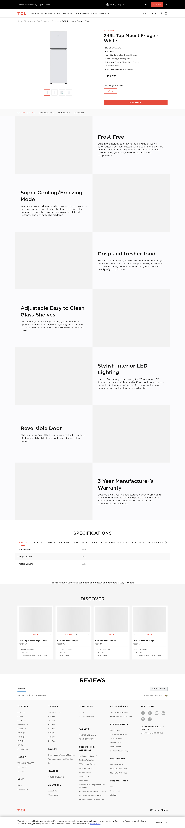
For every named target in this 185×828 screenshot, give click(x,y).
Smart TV (21, 729)
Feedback (83, 780)
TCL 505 (21, 771)
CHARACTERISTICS (26, 113)
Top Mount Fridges (118, 734)
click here (129, 582)
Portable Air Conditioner (121, 716)
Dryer (50, 763)
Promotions (22, 789)
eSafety (113, 795)
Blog (19, 785)
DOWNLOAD (64, 113)
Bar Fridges (115, 730)
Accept (159, 822)
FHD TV (21, 741)
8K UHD (21, 733)
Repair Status (85, 772)
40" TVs (51, 737)
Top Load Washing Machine (60, 759)
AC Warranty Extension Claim (92, 791)
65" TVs (51, 724)
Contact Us (84, 776)
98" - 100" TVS (54, 712)
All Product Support (88, 756)
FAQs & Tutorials (86, 760)
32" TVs (51, 741)
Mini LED (21, 712)
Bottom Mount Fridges (120, 751)
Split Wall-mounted (119, 712)
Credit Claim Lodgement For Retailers (92, 786)
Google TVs (22, 749)
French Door (115, 742)
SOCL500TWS (116, 764)
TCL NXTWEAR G (56, 777)
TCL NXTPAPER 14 (87, 739)
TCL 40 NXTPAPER (25, 763)
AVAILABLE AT (135, 102)
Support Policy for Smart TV (91, 799)
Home (20, 21)
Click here (121, 503)
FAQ (112, 787)
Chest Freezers (116, 738)
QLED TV (21, 716)
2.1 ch (81, 712)
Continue (157, 4)
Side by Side (115, 747)
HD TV (20, 745)
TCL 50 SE (22, 767)
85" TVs (51, 716)
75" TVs (51, 720)
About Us (52, 791)
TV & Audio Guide (87, 764)
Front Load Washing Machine (61, 755)
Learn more (95, 823)
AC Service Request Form (90, 795)
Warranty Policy (86, 768)
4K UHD (21, 737)
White (110, 91)
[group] (58, 57)
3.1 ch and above (86, 716)
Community (53, 795)
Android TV (22, 724)
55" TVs (51, 729)
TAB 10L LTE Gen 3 (87, 735)
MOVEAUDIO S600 (118, 773)
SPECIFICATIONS (46, 113)
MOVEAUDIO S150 (118, 769)
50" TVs (51, 733)
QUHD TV (21, 720)
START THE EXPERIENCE (152, 733)
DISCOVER (79, 113)
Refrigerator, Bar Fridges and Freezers (42, 21)
